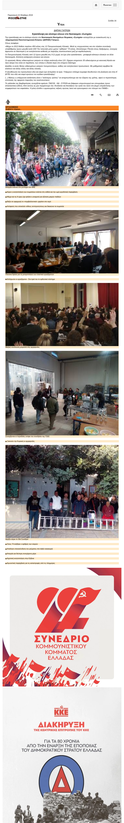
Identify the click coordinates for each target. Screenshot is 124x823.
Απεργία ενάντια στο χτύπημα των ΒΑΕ (62, 150)
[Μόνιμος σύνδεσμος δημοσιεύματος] (93, 95)
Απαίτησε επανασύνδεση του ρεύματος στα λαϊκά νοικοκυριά (29, 549)
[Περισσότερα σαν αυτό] (100, 95)
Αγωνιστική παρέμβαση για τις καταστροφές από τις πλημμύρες (30, 563)
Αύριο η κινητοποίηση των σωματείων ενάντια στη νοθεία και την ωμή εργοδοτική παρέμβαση (41, 192)
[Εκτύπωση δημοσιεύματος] (116, 95)
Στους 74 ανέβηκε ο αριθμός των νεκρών (21, 544)
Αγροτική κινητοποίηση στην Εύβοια (19, 558)
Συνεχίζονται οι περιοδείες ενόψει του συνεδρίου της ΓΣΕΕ (62, 394)
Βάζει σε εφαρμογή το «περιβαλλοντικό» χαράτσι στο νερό (28, 202)
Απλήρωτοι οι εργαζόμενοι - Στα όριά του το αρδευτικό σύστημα (30, 279)
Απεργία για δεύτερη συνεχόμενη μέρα (20, 554)
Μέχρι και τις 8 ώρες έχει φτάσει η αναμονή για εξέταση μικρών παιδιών (33, 197)
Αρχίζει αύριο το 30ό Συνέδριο (62, 492)
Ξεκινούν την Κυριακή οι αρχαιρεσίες (20, 441)
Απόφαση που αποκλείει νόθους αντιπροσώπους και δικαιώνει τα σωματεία (34, 206)
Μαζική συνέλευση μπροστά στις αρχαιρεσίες (62, 315)
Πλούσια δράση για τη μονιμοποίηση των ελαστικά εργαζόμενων (62, 242)
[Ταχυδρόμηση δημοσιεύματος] (109, 95)
